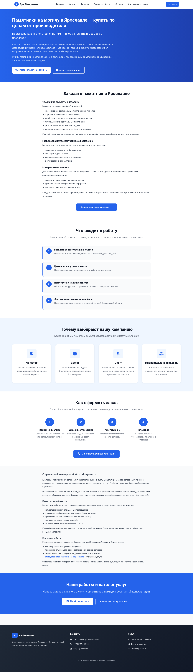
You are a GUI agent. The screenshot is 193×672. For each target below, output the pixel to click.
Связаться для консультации (96, 453)
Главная (60, 4)
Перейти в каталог (77, 601)
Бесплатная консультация (113, 601)
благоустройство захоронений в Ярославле (64, 557)
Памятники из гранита (139, 639)
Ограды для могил (137, 649)
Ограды (119, 4)
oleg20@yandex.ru (79, 649)
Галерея (85, 4)
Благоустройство (102, 4)
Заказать (172, 4)
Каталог (73, 4)
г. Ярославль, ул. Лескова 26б (84, 639)
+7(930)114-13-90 (79, 644)
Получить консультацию (68, 70)
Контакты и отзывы (138, 4)
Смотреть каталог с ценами (31, 70)
